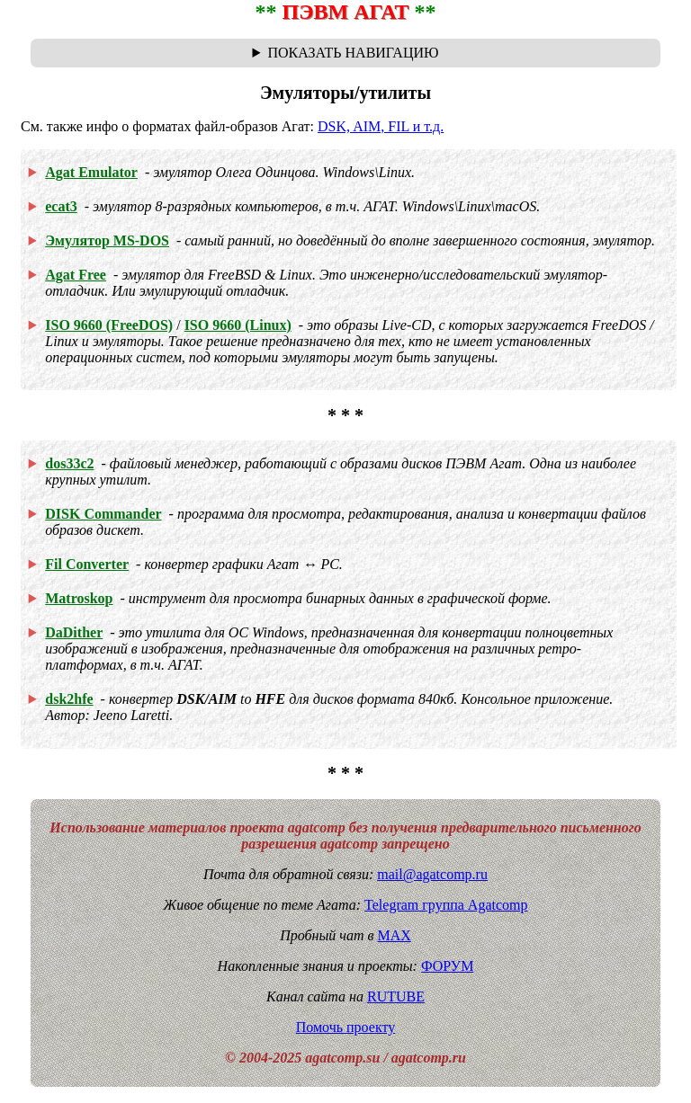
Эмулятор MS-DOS (107, 240)
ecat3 (61, 206)
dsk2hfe (69, 699)
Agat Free (75, 274)
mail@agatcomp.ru (432, 874)
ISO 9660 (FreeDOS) (109, 325)
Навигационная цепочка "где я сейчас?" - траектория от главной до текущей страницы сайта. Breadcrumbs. (345, 53)
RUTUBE (396, 996)
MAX (393, 935)
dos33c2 (69, 463)
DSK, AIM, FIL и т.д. (381, 126)
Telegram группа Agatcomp (445, 904)
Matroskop (78, 598)
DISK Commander (103, 513)
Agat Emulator (91, 172)
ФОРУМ (447, 966)
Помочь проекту (346, 1027)
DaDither (74, 632)
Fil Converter (87, 564)
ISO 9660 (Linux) (238, 325)
